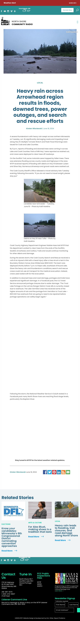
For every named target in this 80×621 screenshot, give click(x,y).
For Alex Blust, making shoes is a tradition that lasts (40, 529)
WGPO (39, 586)
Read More (10, 550)
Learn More (59, 591)
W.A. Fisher (50, 618)
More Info (72, 3)
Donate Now (67, 10)
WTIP (39, 582)
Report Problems (59, 618)
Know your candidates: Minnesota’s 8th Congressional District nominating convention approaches (12, 537)
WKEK (39, 584)
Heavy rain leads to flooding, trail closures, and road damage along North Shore (66, 530)
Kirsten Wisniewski (34, 128)
